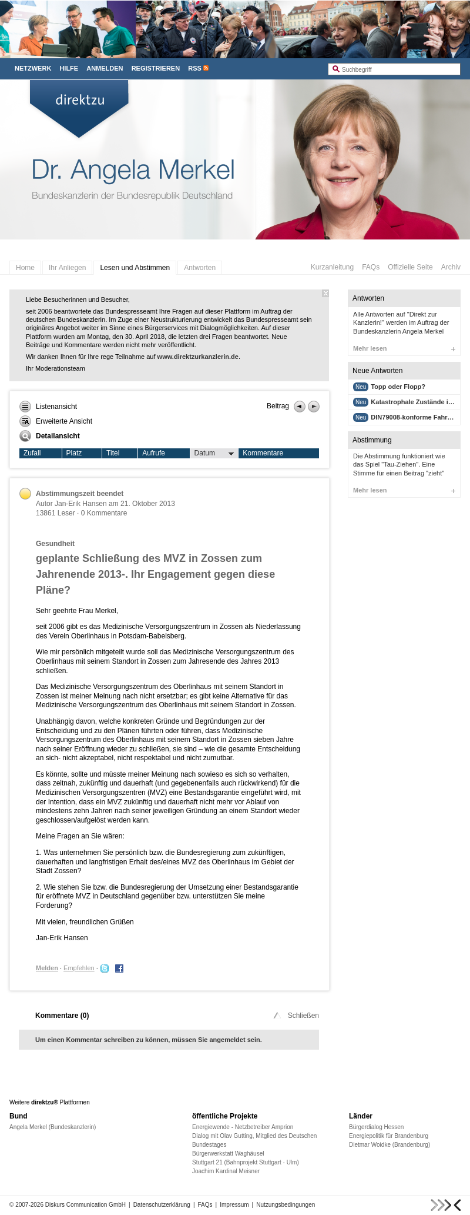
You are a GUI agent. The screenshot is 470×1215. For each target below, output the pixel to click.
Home (25, 268)
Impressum (234, 1204)
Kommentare (263, 453)
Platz (74, 453)
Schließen (295, 1015)
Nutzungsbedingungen (285, 1204)
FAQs (371, 267)
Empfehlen (79, 967)
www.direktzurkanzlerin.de (198, 356)
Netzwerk (33, 68)
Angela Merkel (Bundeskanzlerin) (52, 1127)
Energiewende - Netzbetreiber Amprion (242, 1127)
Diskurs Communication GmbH (85, 1204)
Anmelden (104, 68)
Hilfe (68, 68)
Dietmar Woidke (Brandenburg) (389, 1144)
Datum (214, 453)
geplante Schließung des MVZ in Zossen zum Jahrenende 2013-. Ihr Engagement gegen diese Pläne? (155, 574)
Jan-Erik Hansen (81, 504)
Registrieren (156, 68)
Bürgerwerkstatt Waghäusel (228, 1153)
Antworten (200, 268)
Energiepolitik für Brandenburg (388, 1136)
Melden (47, 967)
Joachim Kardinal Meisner (226, 1171)
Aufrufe (153, 453)
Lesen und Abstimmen (135, 268)
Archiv (451, 267)
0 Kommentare (104, 513)
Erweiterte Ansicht (55, 421)
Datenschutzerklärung (161, 1204)
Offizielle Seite (410, 267)
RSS (195, 68)
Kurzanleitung (332, 267)
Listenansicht (48, 406)
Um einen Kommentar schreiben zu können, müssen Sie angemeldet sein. (148, 1039)
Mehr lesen (404, 348)
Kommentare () (62, 1015)
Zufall (32, 453)
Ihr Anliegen (67, 268)
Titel (112, 453)
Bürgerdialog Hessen (376, 1127)
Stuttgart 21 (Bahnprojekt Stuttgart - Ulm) (245, 1162)
